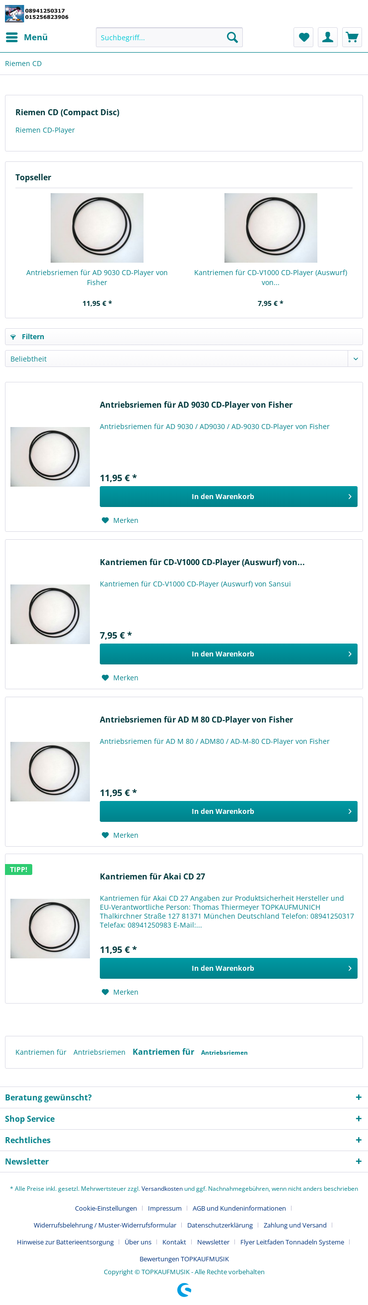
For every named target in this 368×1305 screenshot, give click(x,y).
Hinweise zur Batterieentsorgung (65, 1241)
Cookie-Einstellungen (106, 1208)
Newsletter (213, 1241)
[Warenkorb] (352, 37)
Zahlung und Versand (295, 1225)
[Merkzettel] (303, 37)
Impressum (165, 1208)
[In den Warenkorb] (229, 496)
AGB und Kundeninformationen (239, 1208)
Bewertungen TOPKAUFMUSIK (184, 1258)
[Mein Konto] (328, 37)
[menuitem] (26, 37)
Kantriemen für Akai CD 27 (152, 876)
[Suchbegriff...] (169, 37)
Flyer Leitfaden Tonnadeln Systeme (292, 1241)
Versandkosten (162, 1188)
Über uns (138, 1241)
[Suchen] (232, 37)
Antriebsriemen (101, 1052)
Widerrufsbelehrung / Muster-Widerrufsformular (105, 1225)
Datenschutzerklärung (220, 1225)
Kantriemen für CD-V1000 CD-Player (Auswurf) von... (270, 277)
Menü (27, 36)
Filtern (27, 336)
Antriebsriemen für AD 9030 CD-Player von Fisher (97, 277)
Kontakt (174, 1241)
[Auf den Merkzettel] (120, 520)
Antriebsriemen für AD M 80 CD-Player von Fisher (196, 720)
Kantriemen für (42, 1052)
